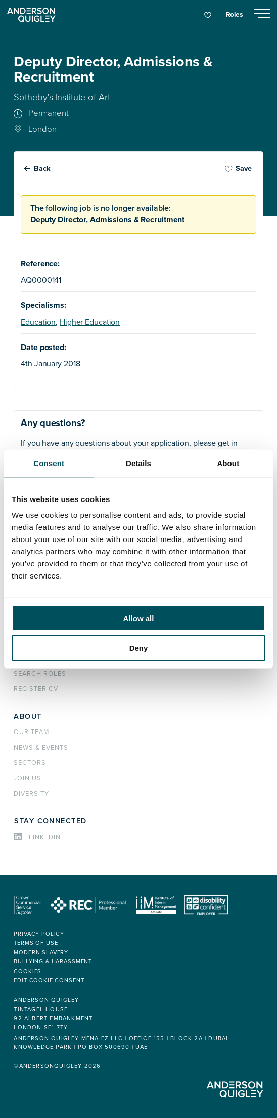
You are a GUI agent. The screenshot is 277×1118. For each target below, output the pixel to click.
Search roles (40, 674)
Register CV (36, 689)
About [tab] (228, 462)
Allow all (138, 618)
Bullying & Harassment (53, 961)
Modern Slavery (41, 952)
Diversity (31, 794)
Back (42, 168)
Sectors (30, 763)
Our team (31, 732)
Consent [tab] (48, 462)
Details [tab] (138, 462)
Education (38, 322)
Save (238, 168)
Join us (27, 778)
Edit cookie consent (49, 980)
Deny (138, 647)
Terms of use (36, 943)
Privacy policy (39, 934)
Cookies (27, 971)
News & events (41, 748)
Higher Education (90, 322)
